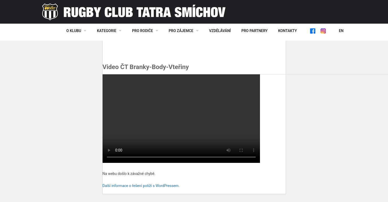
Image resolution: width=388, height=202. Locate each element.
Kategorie (106, 31)
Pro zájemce (181, 31)
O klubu (73, 31)
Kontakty (287, 31)
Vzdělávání (220, 31)
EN (341, 31)
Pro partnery (254, 31)
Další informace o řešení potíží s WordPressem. (141, 186)
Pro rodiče (142, 31)
